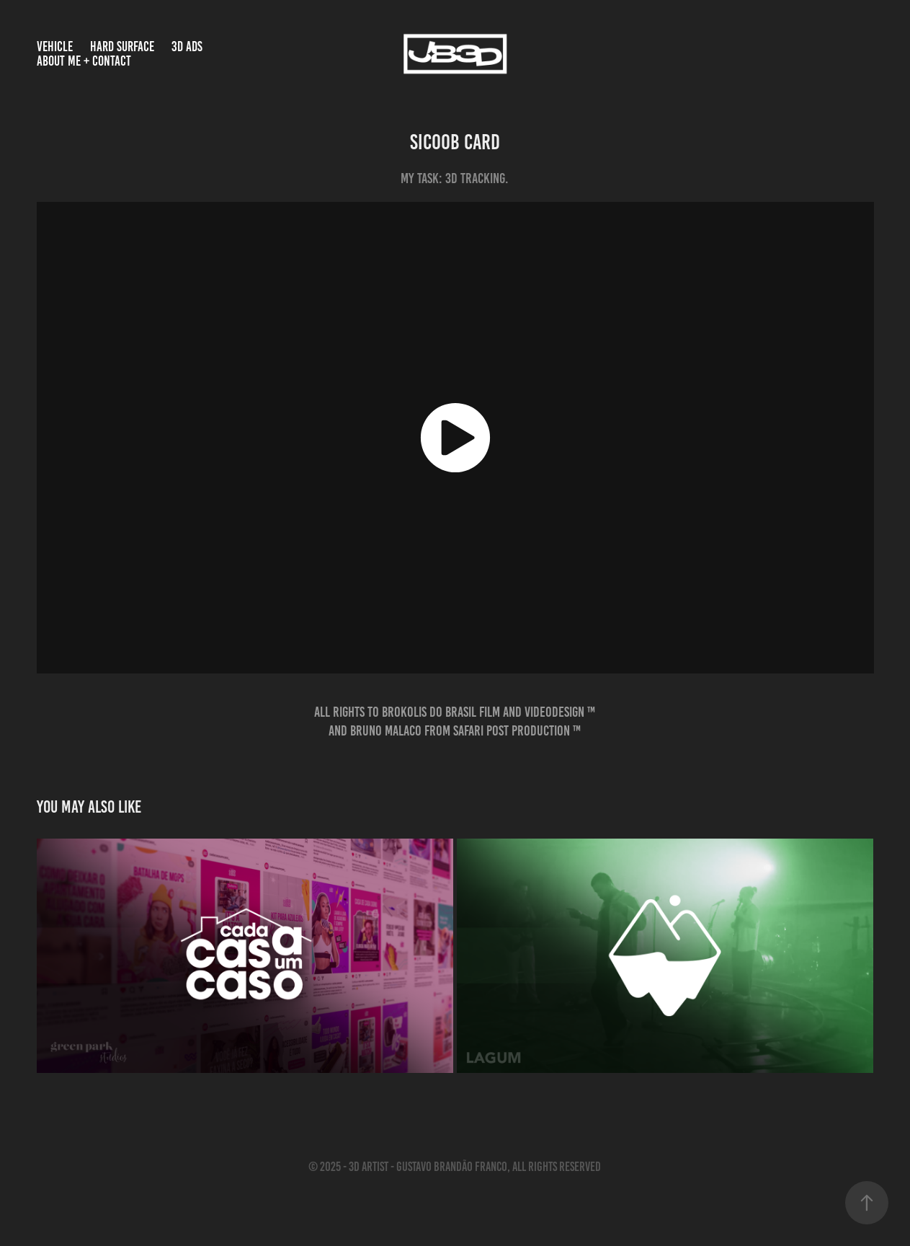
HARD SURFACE (122, 46)
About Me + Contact (84, 61)
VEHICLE (55, 46)
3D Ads (186, 46)
